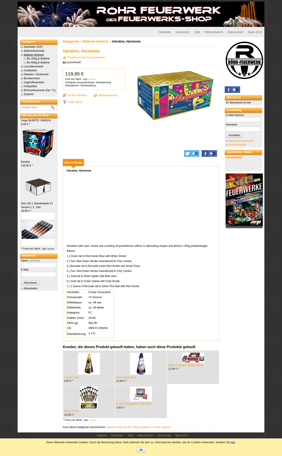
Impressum (182, 32)
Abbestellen (30, 288)
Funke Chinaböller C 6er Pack (133, 403)
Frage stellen (74, 101)
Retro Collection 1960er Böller (186, 365)
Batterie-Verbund (34, 54)
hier (233, 442)
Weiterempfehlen (108, 95)
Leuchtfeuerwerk (33, 66)
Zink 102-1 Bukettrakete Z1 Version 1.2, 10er (37, 207)
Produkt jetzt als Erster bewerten (86, 57)
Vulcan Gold (71, 377)
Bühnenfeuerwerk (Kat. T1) (40, 90)
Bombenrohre (32, 78)
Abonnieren (30, 282)
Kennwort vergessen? (241, 140)
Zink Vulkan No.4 (126, 377)
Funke (156, 427)
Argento (165, 427)
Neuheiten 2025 (33, 46)
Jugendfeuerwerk (34, 82)
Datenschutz (235, 32)
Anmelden (234, 135)
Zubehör (29, 94)
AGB (197, 32)
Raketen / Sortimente (36, 74)
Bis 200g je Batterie (38, 58)
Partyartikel (30, 86)
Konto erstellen (237, 144)
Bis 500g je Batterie (38, 62)
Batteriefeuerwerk (34, 50)
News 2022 (255, 32)
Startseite (165, 32)
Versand (50, 249)
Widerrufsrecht (213, 32)
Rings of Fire (71, 411)
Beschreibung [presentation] (73, 162)
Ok (141, 449)
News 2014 (181, 435)
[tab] (73, 162)
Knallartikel (30, 70)
